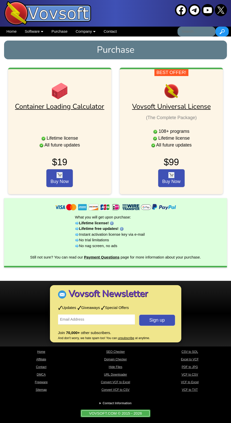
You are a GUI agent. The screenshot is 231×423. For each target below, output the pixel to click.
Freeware (41, 382)
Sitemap (41, 390)
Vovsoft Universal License (171, 106)
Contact (110, 31)
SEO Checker (115, 352)
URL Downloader (115, 374)
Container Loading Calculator (59, 106)
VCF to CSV (190, 374)
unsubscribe (126, 338)
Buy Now (59, 178)
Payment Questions (101, 257)
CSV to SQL (190, 352)
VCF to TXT (190, 390)
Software (34, 31)
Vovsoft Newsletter (108, 294)
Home (12, 31)
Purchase (59, 31)
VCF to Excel (190, 382)
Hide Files (115, 367)
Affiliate (41, 359)
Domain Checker (115, 359)
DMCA (41, 374)
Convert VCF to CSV (115, 390)
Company (85, 31)
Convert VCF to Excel (115, 382)
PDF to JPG (190, 367)
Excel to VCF (190, 359)
